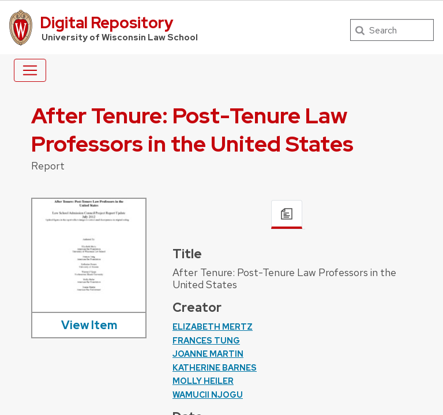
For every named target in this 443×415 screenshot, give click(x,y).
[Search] (392, 30)
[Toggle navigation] (30, 70)
